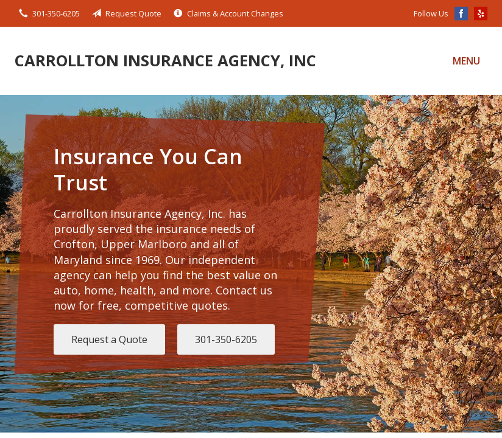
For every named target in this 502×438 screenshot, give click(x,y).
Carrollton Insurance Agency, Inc (165, 60)
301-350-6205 (226, 339)
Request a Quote (109, 339)
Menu (466, 61)
